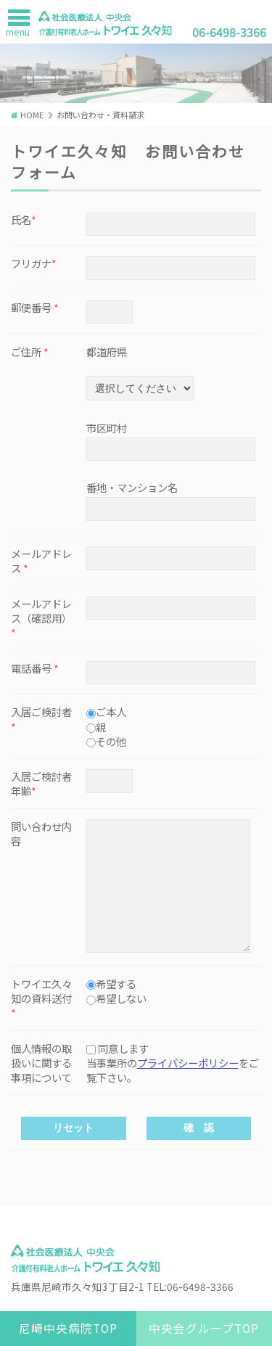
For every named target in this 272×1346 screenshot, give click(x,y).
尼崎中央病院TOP (68, 1328)
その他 (111, 741)
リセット (73, 1127)
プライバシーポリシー (188, 1062)
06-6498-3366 (229, 32)
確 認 (199, 1127)
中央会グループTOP (204, 1328)
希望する (116, 983)
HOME (32, 114)
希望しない (121, 998)
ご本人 (111, 711)
